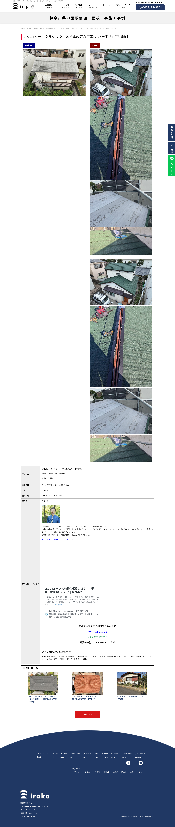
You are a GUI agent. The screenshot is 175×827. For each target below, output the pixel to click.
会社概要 (123, 6)
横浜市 (123, 772)
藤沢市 (87, 772)
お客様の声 (92, 6)
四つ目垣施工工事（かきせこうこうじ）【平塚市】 (132, 686)
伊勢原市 (96, 772)
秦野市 (132, 772)
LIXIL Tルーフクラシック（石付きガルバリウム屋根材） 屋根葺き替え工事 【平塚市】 (43, 687)
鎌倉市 (141, 772)
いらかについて (50, 6)
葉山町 (106, 772)
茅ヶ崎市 (77, 772)
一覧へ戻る (88, 714)
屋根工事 (66, 6)
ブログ (107, 6)
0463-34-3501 (30, 810)
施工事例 (79, 6)
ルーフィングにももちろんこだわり (55, 539)
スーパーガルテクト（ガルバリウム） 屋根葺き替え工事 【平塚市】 (87, 686)
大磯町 (115, 772)
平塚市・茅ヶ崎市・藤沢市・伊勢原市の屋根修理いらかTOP (40, 29)
